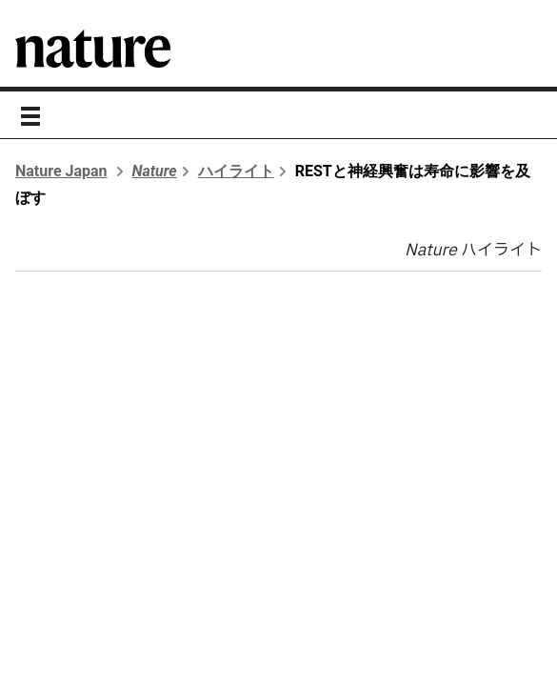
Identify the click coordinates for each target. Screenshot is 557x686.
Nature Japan (61, 171)
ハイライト (236, 171)
